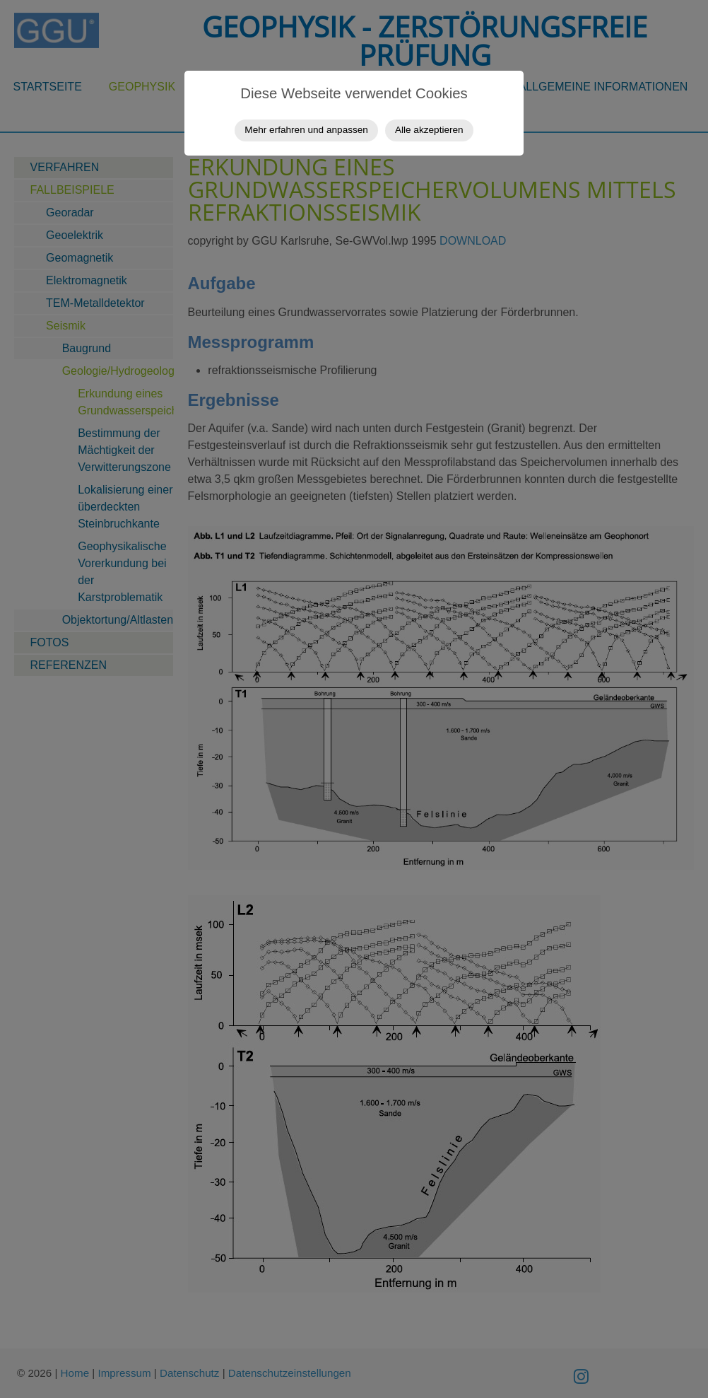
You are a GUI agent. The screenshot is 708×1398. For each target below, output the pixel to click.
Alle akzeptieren (429, 129)
